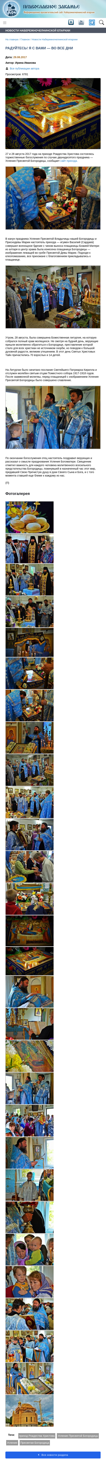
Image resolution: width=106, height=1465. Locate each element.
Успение (12, 1442)
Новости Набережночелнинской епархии (54, 39)
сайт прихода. (69, 160)
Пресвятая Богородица (34, 1442)
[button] (101, 23)
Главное (25, 39)
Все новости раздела (53, 1454)
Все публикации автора (24, 68)
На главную (12, 39)
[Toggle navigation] (4, 22)
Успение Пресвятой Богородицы (78, 1435)
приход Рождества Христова (37, 1435)
